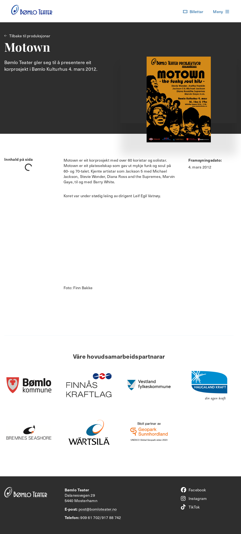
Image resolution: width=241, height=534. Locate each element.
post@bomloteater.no (98, 509)
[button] (193, 12)
